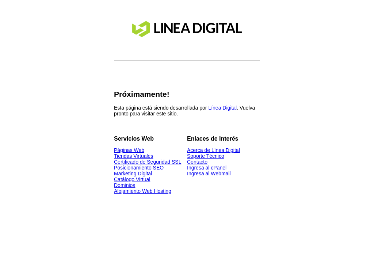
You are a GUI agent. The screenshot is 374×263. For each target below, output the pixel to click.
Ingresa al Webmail (209, 173)
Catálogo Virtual (132, 179)
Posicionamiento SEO (139, 168)
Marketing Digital (133, 173)
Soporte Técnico (205, 156)
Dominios (124, 185)
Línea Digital (222, 108)
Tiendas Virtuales (133, 156)
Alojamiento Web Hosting (142, 191)
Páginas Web (129, 150)
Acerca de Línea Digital (213, 150)
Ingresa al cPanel (206, 168)
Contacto (197, 162)
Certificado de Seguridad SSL (147, 162)
